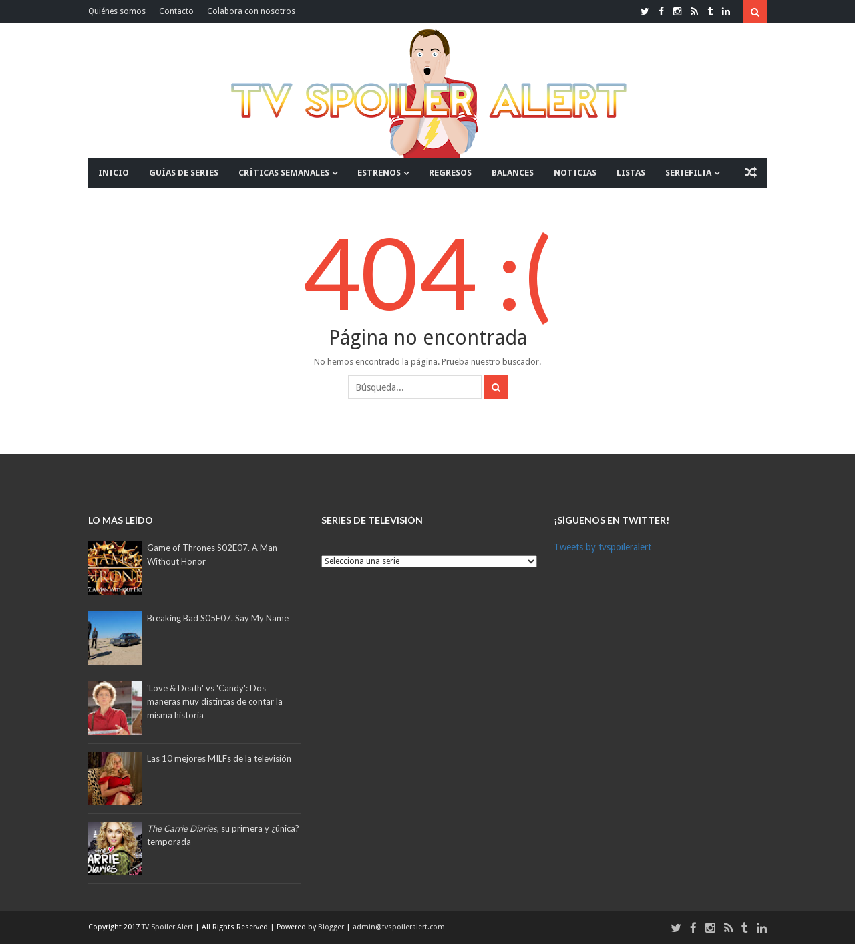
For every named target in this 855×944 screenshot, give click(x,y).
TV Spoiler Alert (168, 927)
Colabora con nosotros (251, 11)
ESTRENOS (379, 173)
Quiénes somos (117, 11)
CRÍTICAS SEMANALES (283, 173)
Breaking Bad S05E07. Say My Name (218, 618)
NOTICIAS (575, 173)
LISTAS (631, 173)
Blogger (332, 927)
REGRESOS (450, 173)
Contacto (176, 11)
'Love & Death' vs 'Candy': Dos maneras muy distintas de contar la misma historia (215, 701)
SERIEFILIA (688, 173)
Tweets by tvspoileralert (602, 547)
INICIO (113, 173)
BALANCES (513, 173)
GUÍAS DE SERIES (183, 173)
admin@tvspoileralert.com (399, 927)
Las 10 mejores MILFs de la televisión (219, 758)
